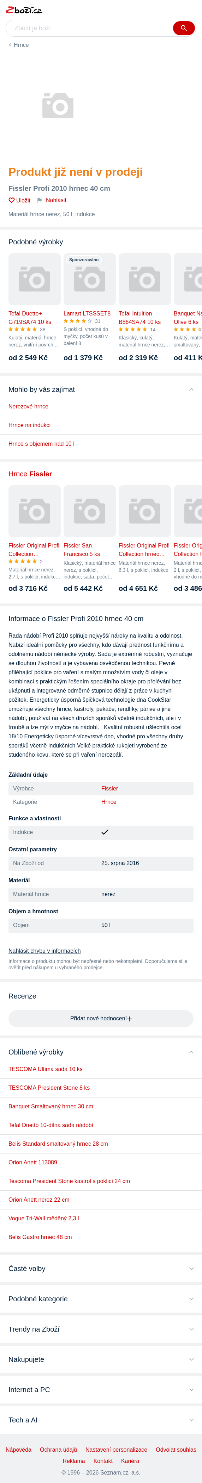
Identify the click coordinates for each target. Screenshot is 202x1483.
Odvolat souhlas (176, 1450)
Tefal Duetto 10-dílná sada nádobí (50, 1125)
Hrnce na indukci (29, 425)
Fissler (109, 788)
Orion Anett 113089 (32, 1162)
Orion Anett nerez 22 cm (39, 1200)
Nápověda (18, 1450)
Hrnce (21, 45)
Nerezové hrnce (28, 406)
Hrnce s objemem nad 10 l (41, 444)
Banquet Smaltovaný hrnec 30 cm (50, 1106)
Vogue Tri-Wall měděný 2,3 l (43, 1218)
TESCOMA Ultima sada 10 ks (45, 1069)
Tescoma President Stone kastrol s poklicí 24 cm (69, 1181)
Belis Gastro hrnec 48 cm (40, 1237)
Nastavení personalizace (116, 1450)
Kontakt (103, 1461)
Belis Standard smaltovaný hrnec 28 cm (58, 1144)
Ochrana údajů (58, 1450)
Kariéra (130, 1461)
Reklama (74, 1461)
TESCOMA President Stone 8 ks (49, 1088)
